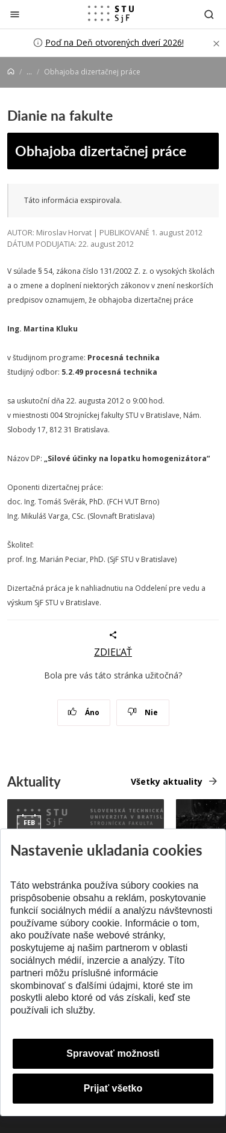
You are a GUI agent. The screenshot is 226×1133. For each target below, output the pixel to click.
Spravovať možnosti (112, 1053)
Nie (142, 712)
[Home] (10, 72)
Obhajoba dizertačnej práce (100, 150)
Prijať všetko (113, 1088)
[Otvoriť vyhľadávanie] (209, 14)
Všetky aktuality (166, 781)
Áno (83, 712)
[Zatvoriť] (15, 14)
